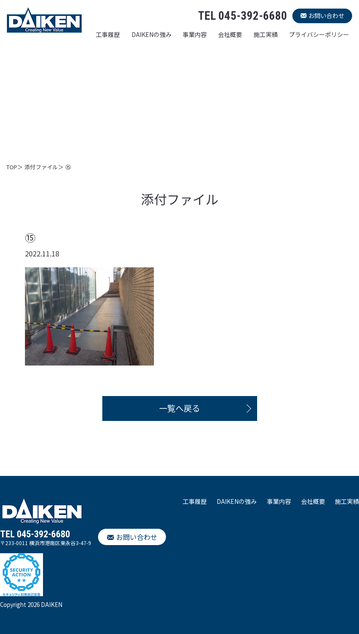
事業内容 (195, 34)
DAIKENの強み (152, 34)
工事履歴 (108, 34)
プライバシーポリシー (319, 34)
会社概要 (230, 34)
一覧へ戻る (179, 408)
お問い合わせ (326, 15)
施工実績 (266, 34)
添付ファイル (41, 167)
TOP (11, 167)
